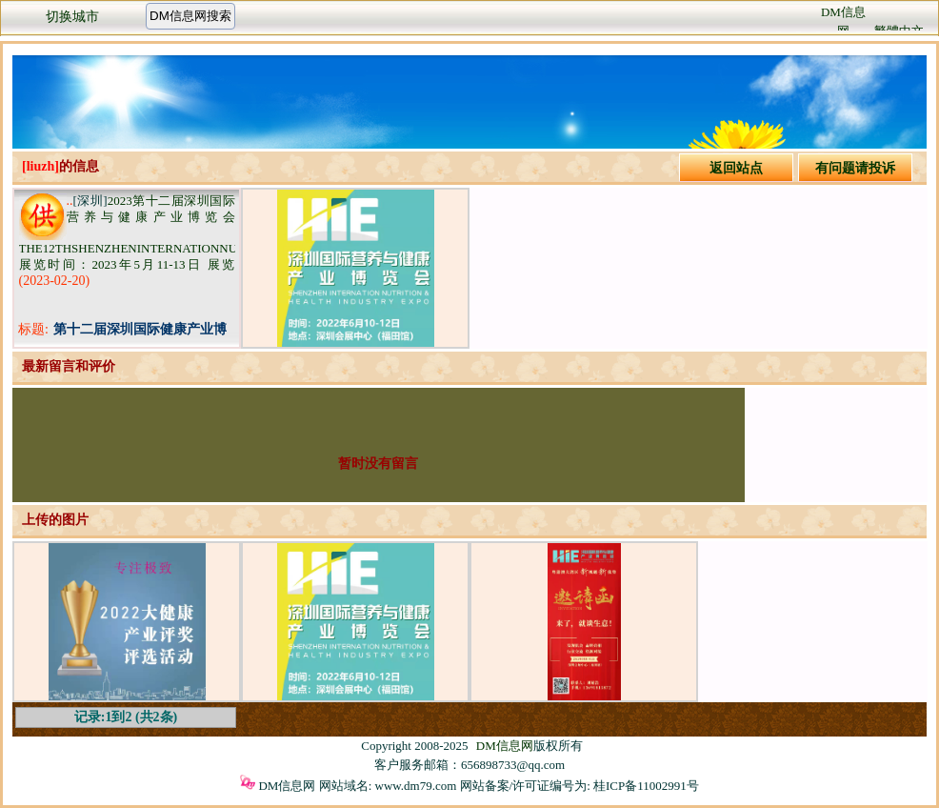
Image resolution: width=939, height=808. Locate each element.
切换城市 (72, 17)
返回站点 (736, 168)
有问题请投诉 (855, 168)
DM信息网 (504, 745)
